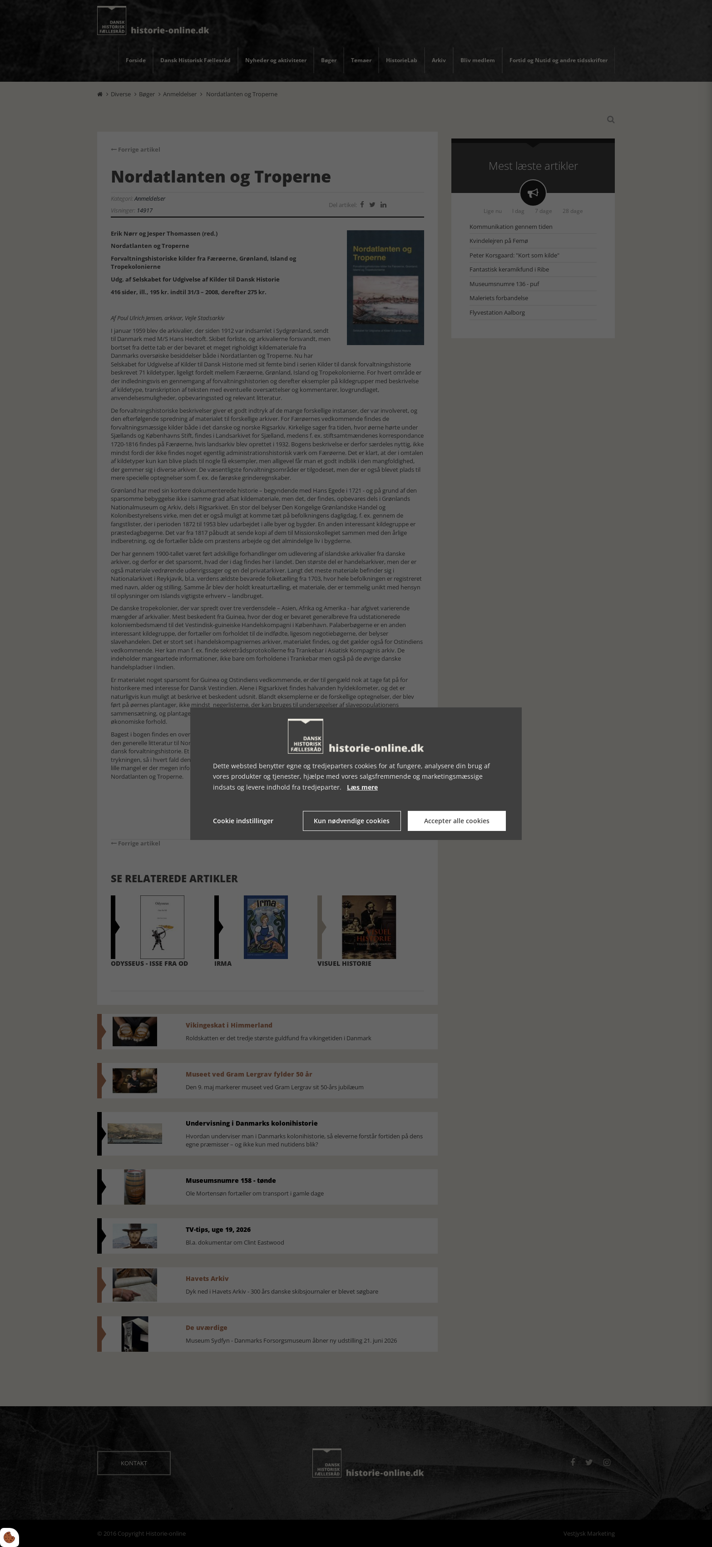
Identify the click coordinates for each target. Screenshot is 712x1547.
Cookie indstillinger (243, 820)
